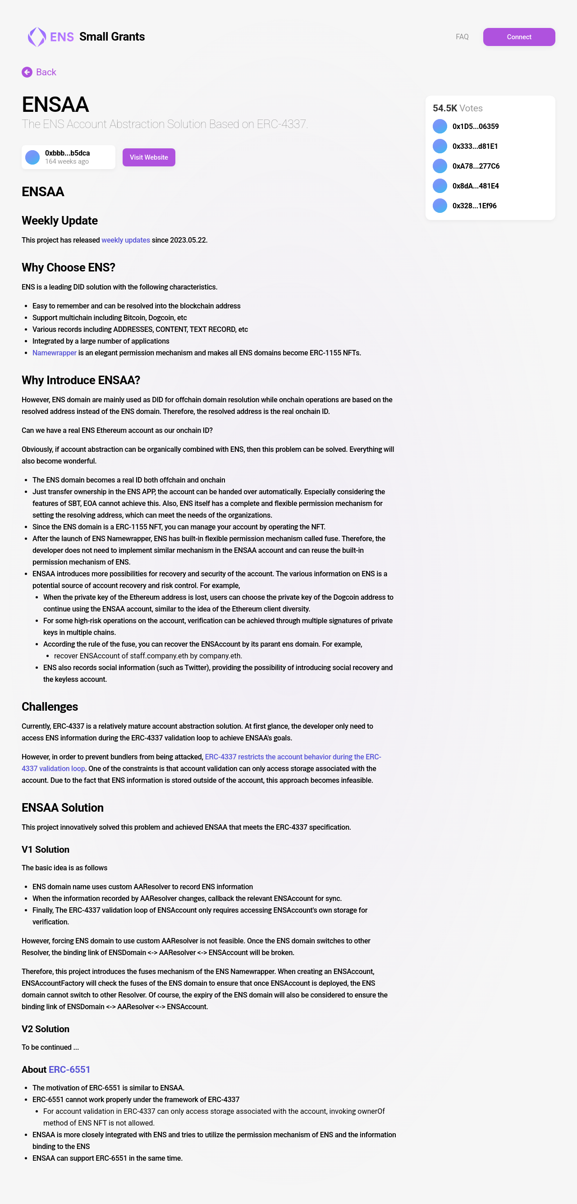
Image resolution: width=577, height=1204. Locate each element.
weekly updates (125, 240)
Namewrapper (54, 353)
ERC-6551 (70, 1069)
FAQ (462, 37)
